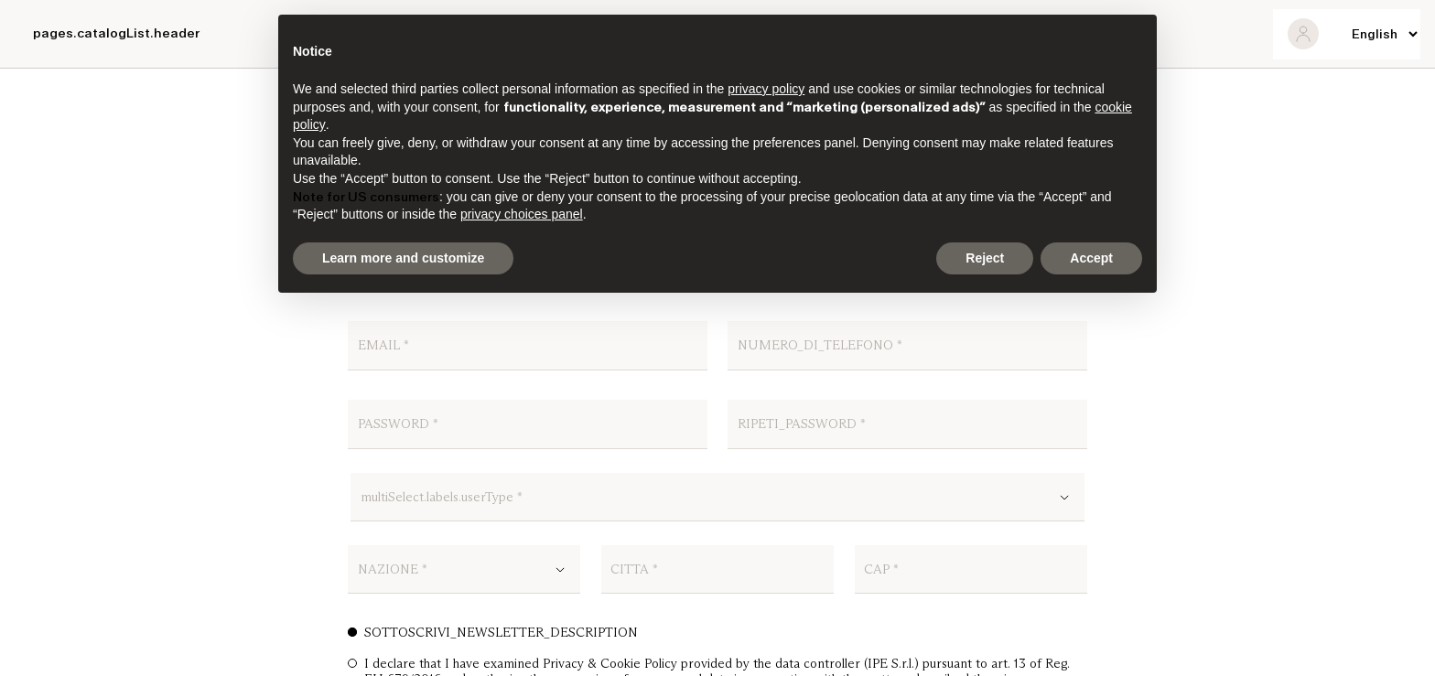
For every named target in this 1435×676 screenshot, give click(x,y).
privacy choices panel (521, 214)
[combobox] (718, 503)
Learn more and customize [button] (403, 258)
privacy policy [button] (766, 88)
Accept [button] (1091, 258)
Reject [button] (985, 258)
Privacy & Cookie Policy (610, 663)
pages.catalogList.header (116, 33)
